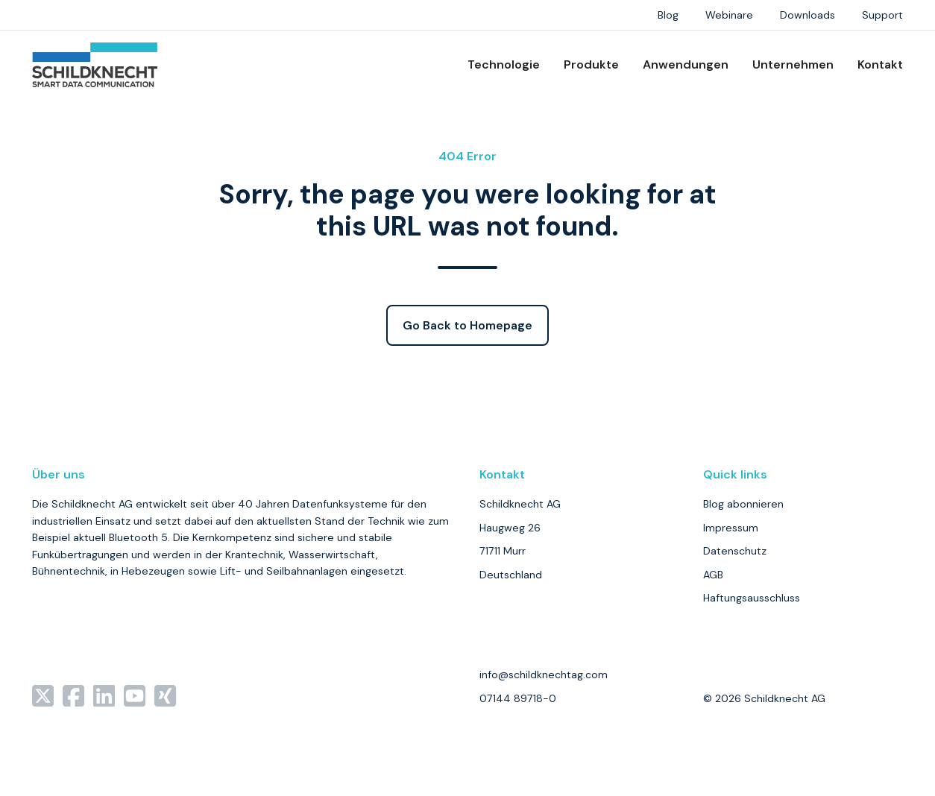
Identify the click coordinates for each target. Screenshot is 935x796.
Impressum (730, 527)
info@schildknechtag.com (543, 674)
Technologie (504, 64)
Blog (668, 15)
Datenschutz (734, 550)
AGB (713, 574)
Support (882, 15)
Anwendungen (685, 64)
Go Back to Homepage (467, 325)
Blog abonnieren (743, 504)
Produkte (591, 64)
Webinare (729, 15)
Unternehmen (793, 64)
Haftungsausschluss (751, 597)
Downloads (807, 15)
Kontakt (880, 64)
